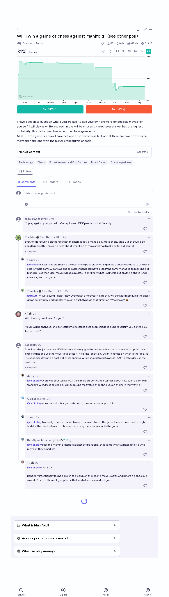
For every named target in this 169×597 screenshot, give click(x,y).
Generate (142, 151)
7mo (52, 218)
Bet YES (50, 109)
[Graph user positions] (109, 51)
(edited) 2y (43, 398)
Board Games (99, 162)
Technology (26, 162)
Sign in (147, 592)
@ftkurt (32, 295)
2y (64, 237)
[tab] (26, 182)
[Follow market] (138, 29)
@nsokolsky (34, 380)
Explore (63, 591)
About (105, 592)
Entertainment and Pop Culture (68, 162)
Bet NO (119, 109)
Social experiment (121, 162)
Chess (41, 162)
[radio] (117, 51)
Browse (21, 592)
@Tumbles (33, 264)
